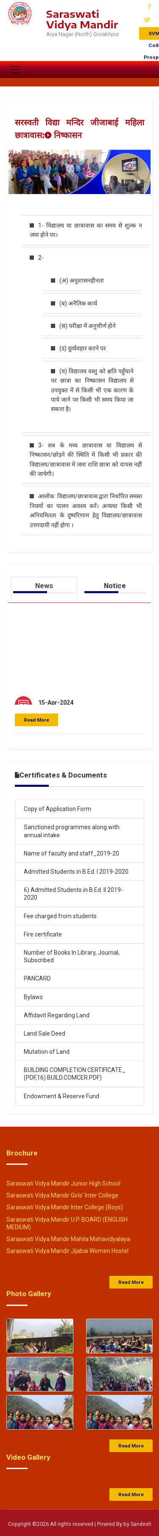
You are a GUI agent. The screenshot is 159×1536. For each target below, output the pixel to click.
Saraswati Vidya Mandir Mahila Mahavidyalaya (68, 1239)
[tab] (44, 588)
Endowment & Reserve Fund (61, 1096)
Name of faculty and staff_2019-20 (71, 853)
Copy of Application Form (57, 808)
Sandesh (141, 1524)
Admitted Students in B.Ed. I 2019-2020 (76, 871)
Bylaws (33, 997)
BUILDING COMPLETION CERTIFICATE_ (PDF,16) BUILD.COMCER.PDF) (75, 1074)
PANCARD (37, 978)
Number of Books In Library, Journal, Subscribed (72, 956)
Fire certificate (43, 934)
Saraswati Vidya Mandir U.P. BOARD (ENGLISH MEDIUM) (67, 1223)
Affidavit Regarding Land (56, 1015)
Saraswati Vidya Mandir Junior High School (63, 1183)
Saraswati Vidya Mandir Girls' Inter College (62, 1195)
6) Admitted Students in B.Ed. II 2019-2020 (73, 893)
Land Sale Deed (44, 1033)
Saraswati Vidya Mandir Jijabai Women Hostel (67, 1250)
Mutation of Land (47, 1051)
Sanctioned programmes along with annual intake (72, 831)
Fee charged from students (60, 916)
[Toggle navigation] (15, 69)
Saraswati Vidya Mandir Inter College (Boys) (64, 1207)
